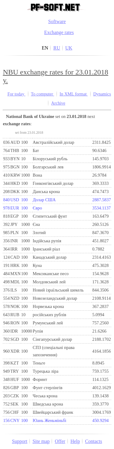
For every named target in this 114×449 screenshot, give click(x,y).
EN (45, 47)
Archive (58, 103)
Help (75, 441)
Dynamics (102, 94)
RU (56, 47)
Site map (41, 441)
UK (68, 47)
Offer (60, 441)
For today (16, 94)
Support (19, 441)
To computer (42, 94)
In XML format (74, 94)
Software (57, 21)
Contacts (93, 441)
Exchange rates (59, 32)
